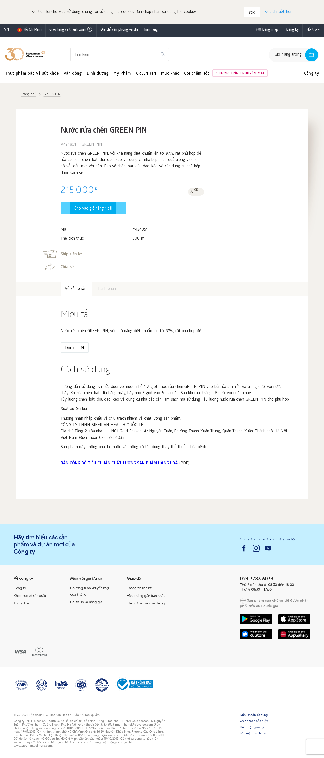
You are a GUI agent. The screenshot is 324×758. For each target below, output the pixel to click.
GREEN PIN (146, 74)
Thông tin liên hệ (139, 588)
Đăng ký (292, 30)
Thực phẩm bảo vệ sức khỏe (32, 74)
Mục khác (170, 74)
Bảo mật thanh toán (254, 733)
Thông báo (22, 604)
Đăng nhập (270, 30)
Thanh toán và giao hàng (146, 604)
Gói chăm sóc (196, 74)
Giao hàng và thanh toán (71, 30)
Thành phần (106, 289)
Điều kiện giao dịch (253, 727)
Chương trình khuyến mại (240, 74)
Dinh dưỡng (98, 74)
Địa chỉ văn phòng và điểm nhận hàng (129, 30)
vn (6, 30)
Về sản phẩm (76, 289)
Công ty (311, 74)
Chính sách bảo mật (254, 721)
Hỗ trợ (311, 30)
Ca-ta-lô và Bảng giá (86, 602)
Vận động (73, 74)
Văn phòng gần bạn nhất (146, 596)
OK (252, 13)
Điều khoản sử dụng (254, 715)
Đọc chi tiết (74, 349)
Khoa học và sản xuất (30, 596)
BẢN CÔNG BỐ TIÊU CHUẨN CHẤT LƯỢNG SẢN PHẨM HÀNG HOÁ (119, 464)
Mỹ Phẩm (122, 74)
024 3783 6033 (256, 579)
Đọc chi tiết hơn (278, 12)
